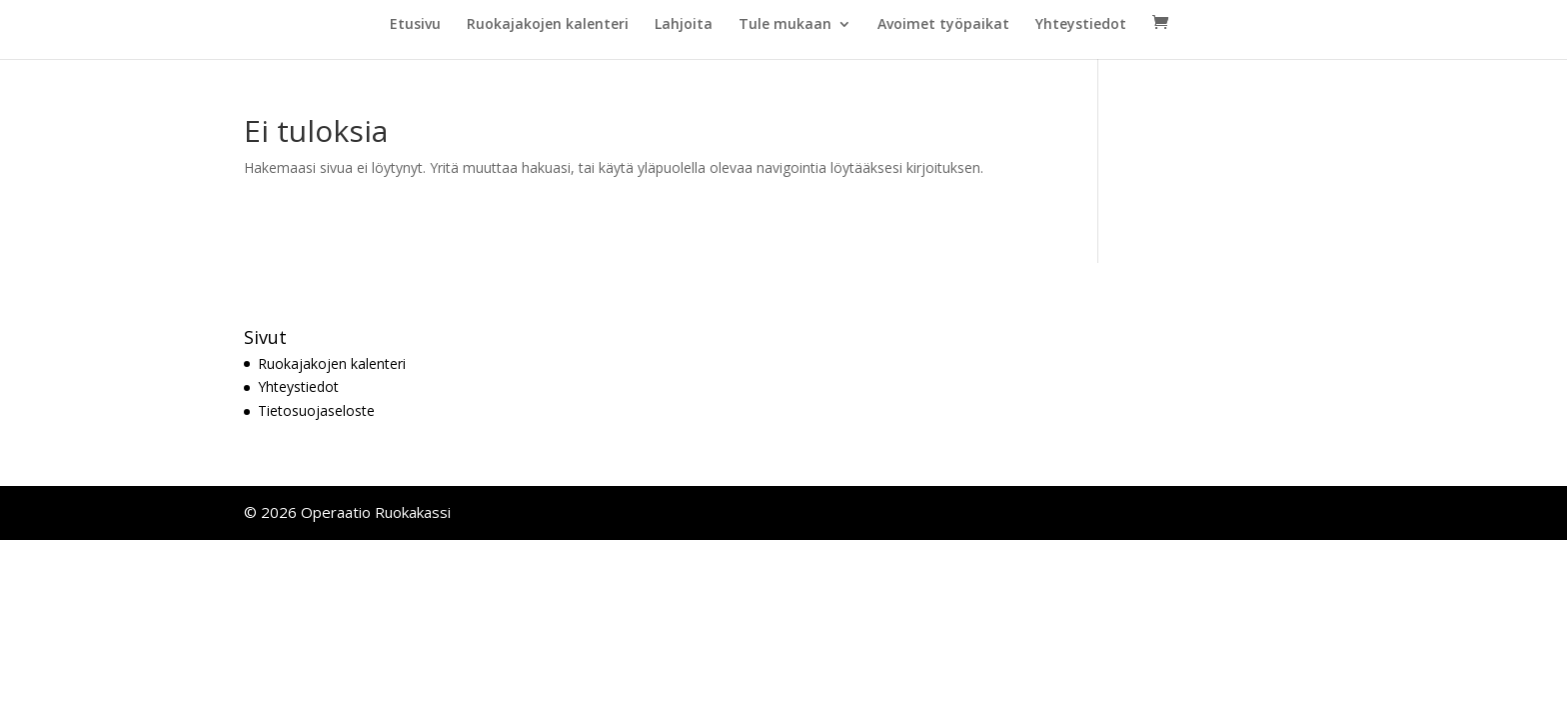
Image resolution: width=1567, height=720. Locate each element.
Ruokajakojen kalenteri (548, 25)
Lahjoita (684, 25)
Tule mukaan (785, 25)
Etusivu (415, 25)
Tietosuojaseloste (316, 410)
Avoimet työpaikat (943, 25)
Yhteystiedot (1080, 25)
